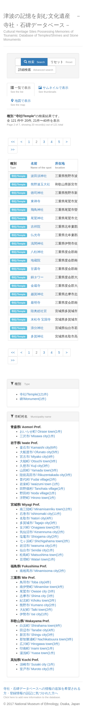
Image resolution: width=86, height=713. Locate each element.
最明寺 (35, 302)
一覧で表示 (21, 90)
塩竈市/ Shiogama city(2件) (39, 536)
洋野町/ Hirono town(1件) (37, 498)
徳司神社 (37, 193)
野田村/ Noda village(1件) (38, 493)
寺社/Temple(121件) (34, 394)
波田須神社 (39, 176)
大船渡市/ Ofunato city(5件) (39, 452)
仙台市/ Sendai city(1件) (37, 550)
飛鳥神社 (37, 209)
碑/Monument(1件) (33, 399)
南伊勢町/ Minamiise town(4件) (42, 587)
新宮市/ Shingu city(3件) (37, 635)
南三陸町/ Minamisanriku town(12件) (46, 509)
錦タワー (37, 277)
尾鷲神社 (37, 218)
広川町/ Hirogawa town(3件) (40, 644)
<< (13, 142)
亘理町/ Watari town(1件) (37, 559)
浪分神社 (37, 328)
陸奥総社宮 (39, 311)
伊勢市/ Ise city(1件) (34, 614)
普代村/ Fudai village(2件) (38, 479)
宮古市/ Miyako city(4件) (37, 456)
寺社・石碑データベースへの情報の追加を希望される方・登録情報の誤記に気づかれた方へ (42, 693)
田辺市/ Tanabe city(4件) (37, 630)
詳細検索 (35, 69)
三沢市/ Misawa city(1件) (37, 436)
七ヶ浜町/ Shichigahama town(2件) (44, 541)
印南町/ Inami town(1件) (37, 648)
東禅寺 (35, 201)
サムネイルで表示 (53, 90)
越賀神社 (37, 294)
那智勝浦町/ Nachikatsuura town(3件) (46, 639)
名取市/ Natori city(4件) (36, 518)
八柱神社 (37, 252)
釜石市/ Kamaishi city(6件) (38, 447)
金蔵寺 (35, 285)
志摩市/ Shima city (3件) (37, 596)
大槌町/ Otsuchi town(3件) (38, 461)
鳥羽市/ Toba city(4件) (35, 582)
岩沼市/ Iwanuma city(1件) (38, 545)
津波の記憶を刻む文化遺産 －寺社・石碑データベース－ (43, 27)
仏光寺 (35, 235)
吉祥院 (35, 226)
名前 (34, 163)
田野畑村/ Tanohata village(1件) (42, 488)
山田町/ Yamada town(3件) (39, 470)
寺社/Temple (18, 176)
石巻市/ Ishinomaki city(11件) (40, 514)
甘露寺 (35, 269)
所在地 (60, 163)
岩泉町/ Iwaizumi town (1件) (39, 484)
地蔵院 (35, 260)
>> (12, 149)
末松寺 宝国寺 (41, 319)
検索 (34, 62)
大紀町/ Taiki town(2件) (36, 609)
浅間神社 (37, 243)
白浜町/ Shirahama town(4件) (40, 625)
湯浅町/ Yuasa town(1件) (37, 653)
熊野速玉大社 (40, 184)
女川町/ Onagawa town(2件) (40, 527)
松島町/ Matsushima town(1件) (41, 555)
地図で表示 (21, 103)
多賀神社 (37, 336)
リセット (61, 62)
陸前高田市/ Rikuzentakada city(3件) (46, 475)
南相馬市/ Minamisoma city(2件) (42, 571)
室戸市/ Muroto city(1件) (37, 669)
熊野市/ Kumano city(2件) (38, 605)
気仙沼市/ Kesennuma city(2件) (42, 532)
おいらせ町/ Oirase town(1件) (41, 431)
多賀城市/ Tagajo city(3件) (38, 523)
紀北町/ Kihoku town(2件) (38, 600)
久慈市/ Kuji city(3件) (34, 466)
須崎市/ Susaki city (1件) (37, 664)
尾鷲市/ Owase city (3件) (37, 591)
